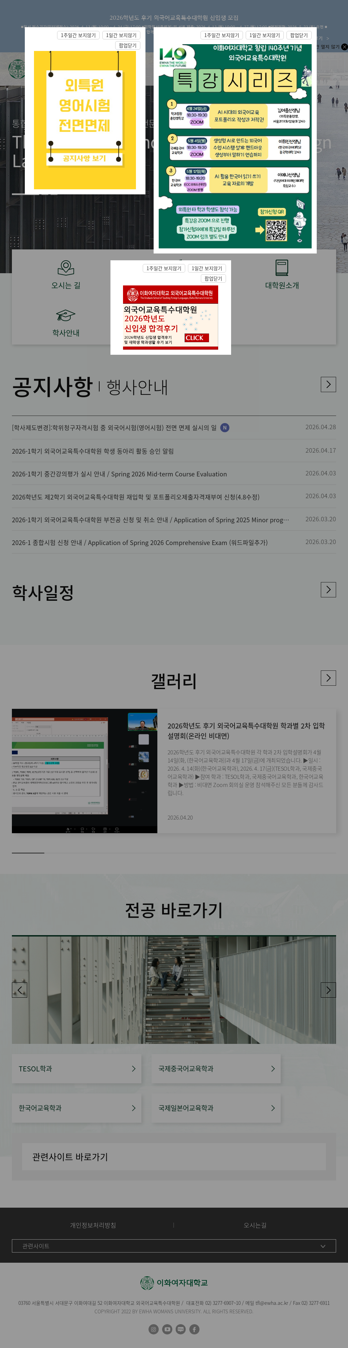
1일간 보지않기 (121, 35)
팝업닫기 (128, 45)
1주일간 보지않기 (78, 35)
